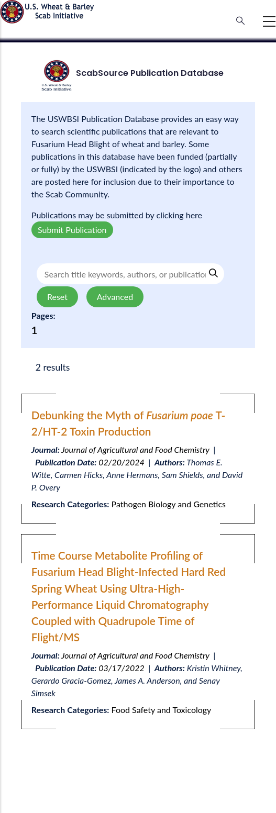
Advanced (115, 297)
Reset (57, 297)
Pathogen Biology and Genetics (169, 504)
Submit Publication (72, 230)
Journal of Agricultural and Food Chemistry (135, 449)
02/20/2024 (121, 462)
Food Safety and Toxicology (162, 710)
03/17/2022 (121, 668)
